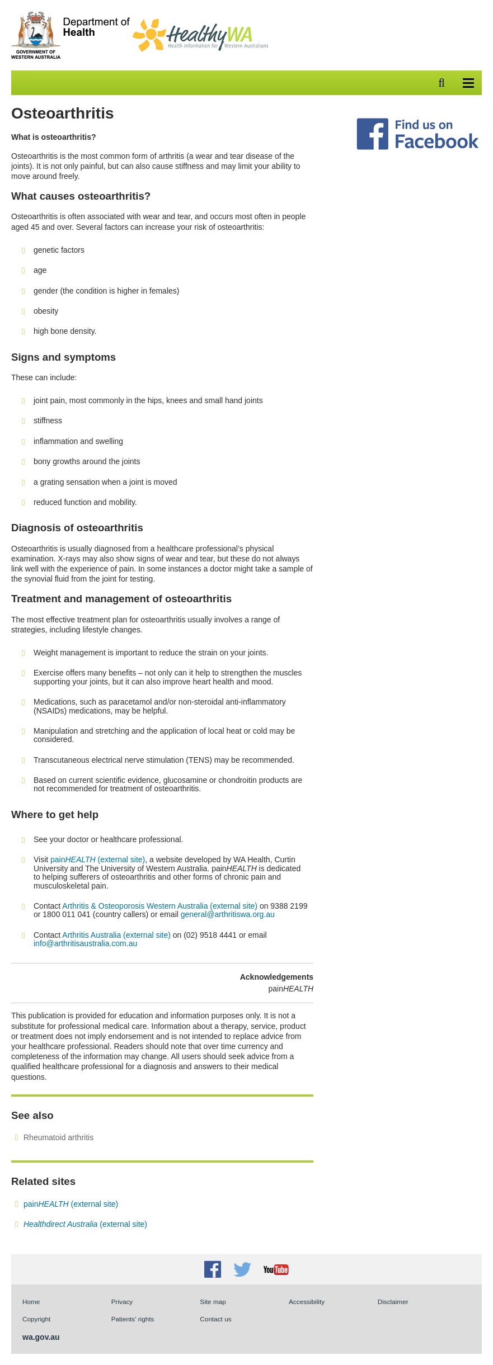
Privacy (122, 1301)
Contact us (215, 1319)
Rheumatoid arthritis (58, 1137)
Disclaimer (393, 1301)
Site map (213, 1301)
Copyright (36, 1319)
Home (31, 1301)
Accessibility (307, 1301)
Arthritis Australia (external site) (116, 935)
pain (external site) (97, 859)
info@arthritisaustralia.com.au (85, 943)
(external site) (85, 1224)
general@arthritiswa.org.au (228, 914)
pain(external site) (71, 1203)
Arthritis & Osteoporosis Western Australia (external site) (159, 905)
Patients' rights (132, 1319)
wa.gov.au (41, 1337)
